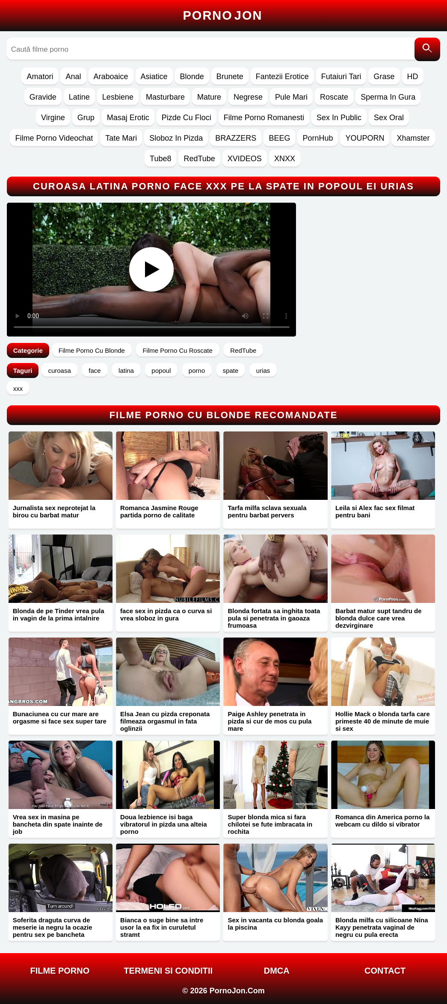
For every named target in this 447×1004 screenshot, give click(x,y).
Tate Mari (121, 138)
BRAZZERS (235, 138)
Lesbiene (117, 97)
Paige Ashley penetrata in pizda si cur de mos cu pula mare (269, 721)
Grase (383, 76)
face (95, 370)
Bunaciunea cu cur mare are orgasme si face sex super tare (60, 717)
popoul (161, 370)
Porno (223, 15)
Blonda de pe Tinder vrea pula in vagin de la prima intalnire (58, 614)
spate (231, 370)
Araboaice (111, 76)
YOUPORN (364, 138)
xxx (18, 388)
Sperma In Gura (388, 97)
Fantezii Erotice (282, 76)
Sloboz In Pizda (176, 138)
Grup (86, 117)
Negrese (248, 97)
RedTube (199, 158)
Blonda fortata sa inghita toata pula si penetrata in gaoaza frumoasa (274, 618)
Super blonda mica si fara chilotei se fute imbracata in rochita (270, 824)
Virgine (53, 117)
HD (412, 76)
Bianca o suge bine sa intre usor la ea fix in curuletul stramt (161, 927)
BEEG (279, 138)
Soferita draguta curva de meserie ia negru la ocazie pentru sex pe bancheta (52, 927)
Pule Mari (291, 97)
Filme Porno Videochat (54, 138)
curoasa (59, 370)
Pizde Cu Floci (186, 117)
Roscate (334, 97)
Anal (73, 76)
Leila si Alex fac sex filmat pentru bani (374, 511)
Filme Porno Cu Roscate (177, 350)
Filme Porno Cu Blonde (92, 350)
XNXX (284, 158)
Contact (385, 970)
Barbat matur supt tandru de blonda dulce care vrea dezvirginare (378, 618)
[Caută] (427, 49)
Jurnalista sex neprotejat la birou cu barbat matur (54, 511)
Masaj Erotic (128, 117)
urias (263, 370)
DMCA (277, 970)
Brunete (229, 76)
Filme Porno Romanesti (264, 117)
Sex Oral (389, 117)
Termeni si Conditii (168, 970)
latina (126, 370)
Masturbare (165, 97)
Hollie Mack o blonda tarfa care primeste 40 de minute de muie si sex (382, 721)
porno (197, 370)
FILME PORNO (59, 970)
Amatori (40, 76)
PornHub (317, 138)
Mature (209, 97)
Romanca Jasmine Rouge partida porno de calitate (159, 511)
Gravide (43, 97)
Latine (79, 97)
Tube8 (160, 158)
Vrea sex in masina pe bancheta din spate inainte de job (58, 824)
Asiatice (154, 76)
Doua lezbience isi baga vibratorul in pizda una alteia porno (163, 824)
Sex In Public (339, 117)
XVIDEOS (245, 158)
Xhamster (413, 138)
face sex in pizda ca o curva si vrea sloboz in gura (166, 614)
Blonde (192, 76)
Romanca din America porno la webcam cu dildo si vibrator (382, 820)
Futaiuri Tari (341, 76)
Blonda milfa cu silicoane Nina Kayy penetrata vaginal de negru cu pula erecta (381, 927)
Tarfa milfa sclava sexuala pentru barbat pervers (267, 511)
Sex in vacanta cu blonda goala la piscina (275, 923)
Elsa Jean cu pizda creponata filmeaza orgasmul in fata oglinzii (165, 721)
